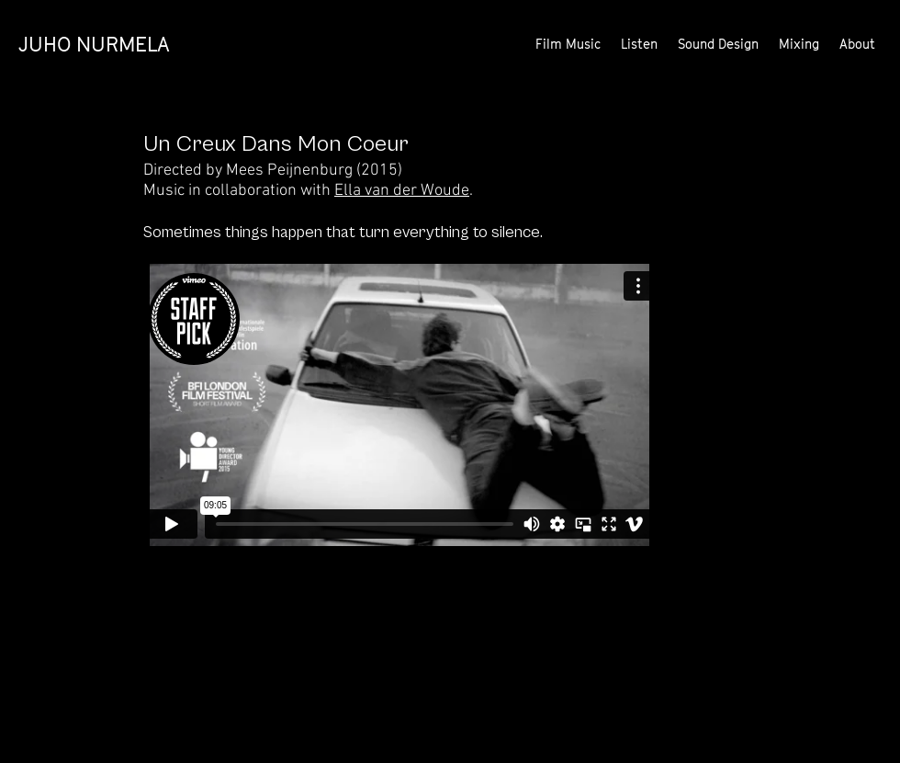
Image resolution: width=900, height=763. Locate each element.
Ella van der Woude (401, 190)
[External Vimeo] (399, 405)
